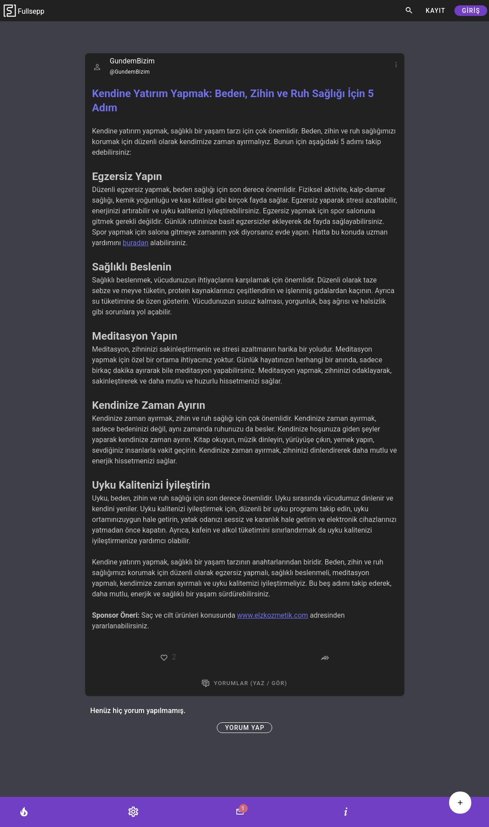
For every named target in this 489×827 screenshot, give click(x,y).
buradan (136, 243)
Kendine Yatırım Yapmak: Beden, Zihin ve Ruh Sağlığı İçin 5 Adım (233, 100)
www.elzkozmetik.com (272, 615)
